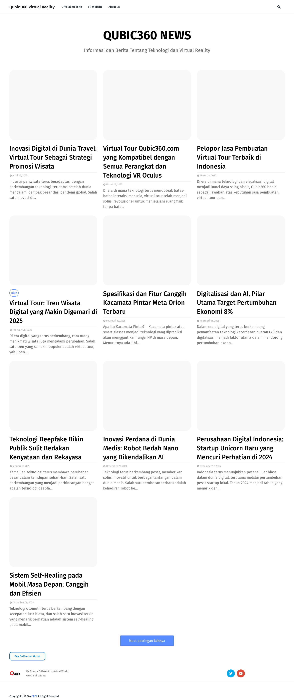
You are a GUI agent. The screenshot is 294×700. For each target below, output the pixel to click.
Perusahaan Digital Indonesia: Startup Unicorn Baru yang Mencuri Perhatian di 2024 (240, 448)
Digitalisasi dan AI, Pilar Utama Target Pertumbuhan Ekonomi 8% (237, 303)
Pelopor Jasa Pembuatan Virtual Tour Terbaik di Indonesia (232, 157)
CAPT (34, 696)
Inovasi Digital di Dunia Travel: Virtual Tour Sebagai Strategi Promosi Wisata (53, 157)
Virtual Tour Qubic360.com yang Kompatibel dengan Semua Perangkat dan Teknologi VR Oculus (141, 162)
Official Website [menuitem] (72, 7)
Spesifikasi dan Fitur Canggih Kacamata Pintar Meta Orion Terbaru (145, 303)
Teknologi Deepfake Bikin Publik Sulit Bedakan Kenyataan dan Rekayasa (46, 448)
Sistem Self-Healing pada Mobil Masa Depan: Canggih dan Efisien (49, 584)
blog (14, 293)
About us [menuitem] (114, 7)
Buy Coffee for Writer (27, 656)
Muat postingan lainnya (147, 641)
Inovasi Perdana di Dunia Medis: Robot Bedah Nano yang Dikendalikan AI (140, 448)
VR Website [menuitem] (95, 7)
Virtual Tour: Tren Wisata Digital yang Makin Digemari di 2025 (53, 312)
